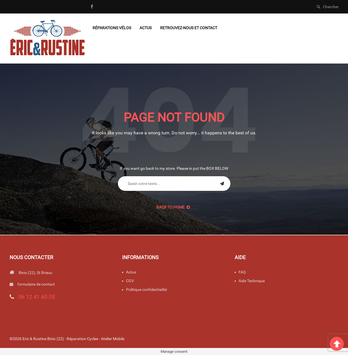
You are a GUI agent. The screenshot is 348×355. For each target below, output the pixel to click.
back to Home (173, 207)
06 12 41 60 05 (36, 296)
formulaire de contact (36, 284)
